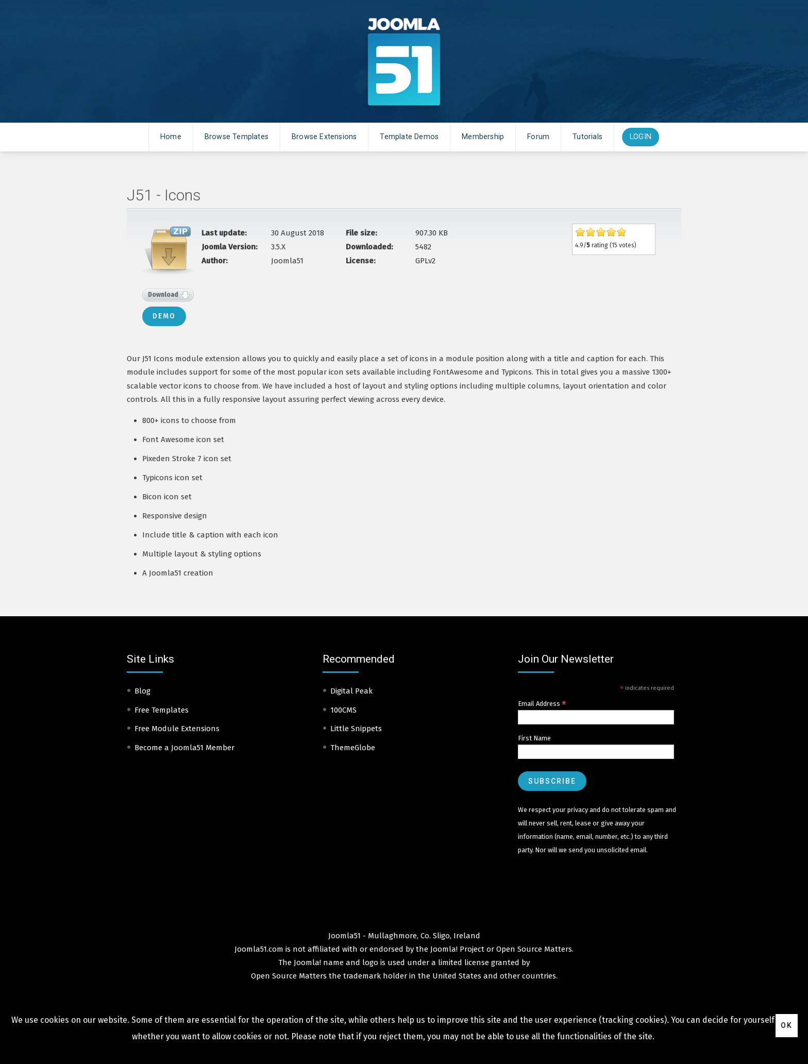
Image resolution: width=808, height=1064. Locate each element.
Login (640, 136)
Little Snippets (356, 728)
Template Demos (409, 136)
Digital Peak (351, 691)
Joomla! (307, 962)
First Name (534, 738)
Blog (142, 691)
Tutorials (587, 136)
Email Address (542, 703)
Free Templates (161, 710)
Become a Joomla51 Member (184, 747)
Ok (787, 1025)
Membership (483, 136)
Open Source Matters (534, 949)
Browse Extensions (324, 136)
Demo (164, 316)
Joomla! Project (456, 949)
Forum (538, 136)
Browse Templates (236, 136)
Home (170, 136)
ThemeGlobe (352, 747)
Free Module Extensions (177, 728)
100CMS (343, 710)
